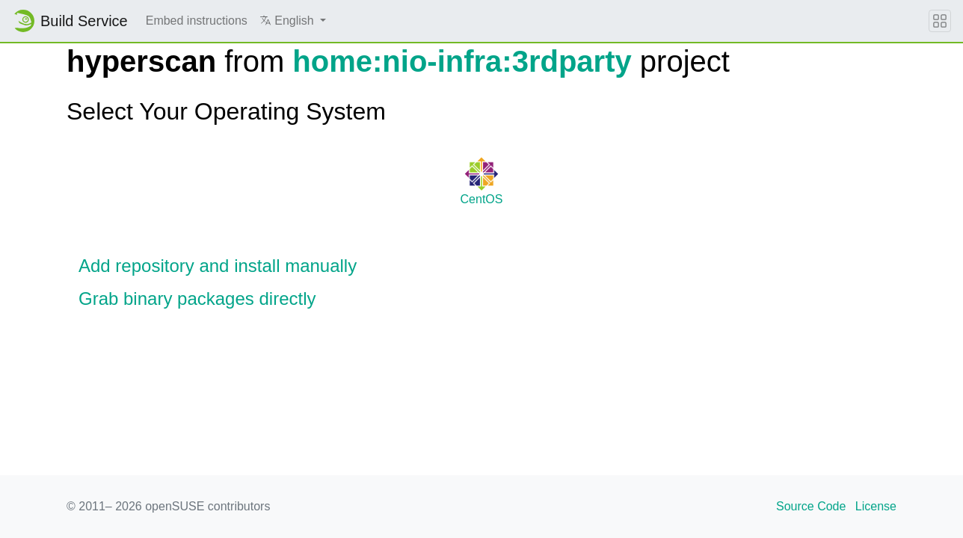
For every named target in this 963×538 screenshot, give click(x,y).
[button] (292, 21)
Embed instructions (196, 20)
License (875, 506)
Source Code (811, 506)
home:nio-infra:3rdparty (461, 61)
